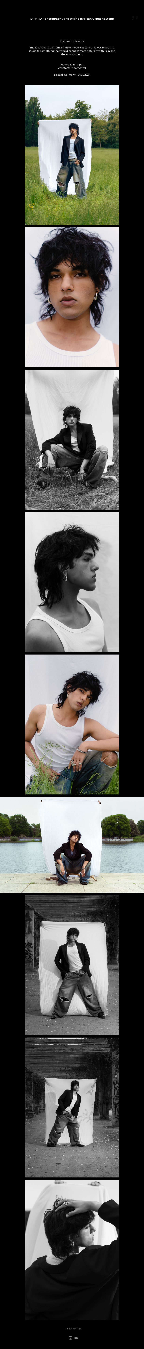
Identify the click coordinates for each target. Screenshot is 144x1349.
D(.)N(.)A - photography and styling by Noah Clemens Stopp (72, 18)
